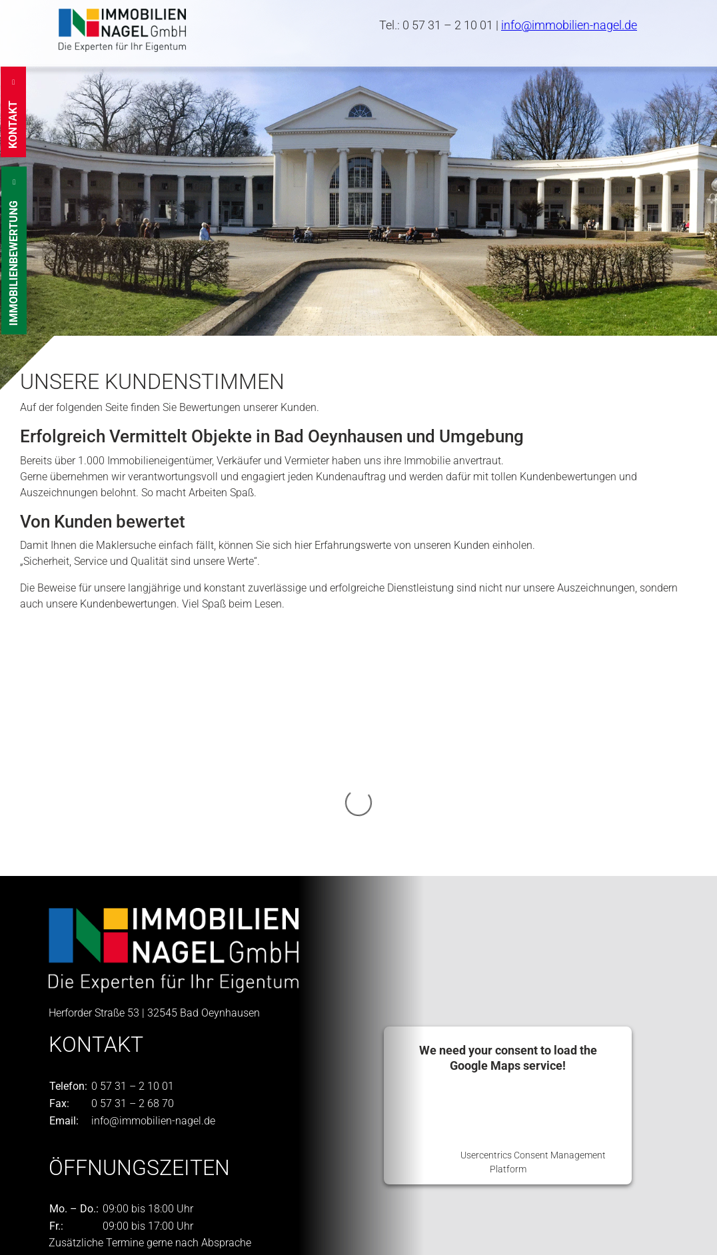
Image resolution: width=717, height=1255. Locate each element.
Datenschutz (196, 1220)
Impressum (126, 1220)
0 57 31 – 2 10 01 (447, 25)
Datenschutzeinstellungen (109, 1236)
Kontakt (67, 1220)
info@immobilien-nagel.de (569, 25)
